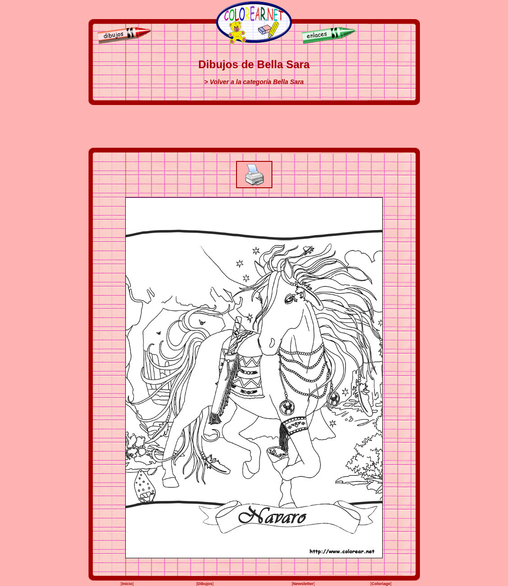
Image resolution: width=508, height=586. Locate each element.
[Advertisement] (254, 126)
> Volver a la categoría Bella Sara (254, 81)
